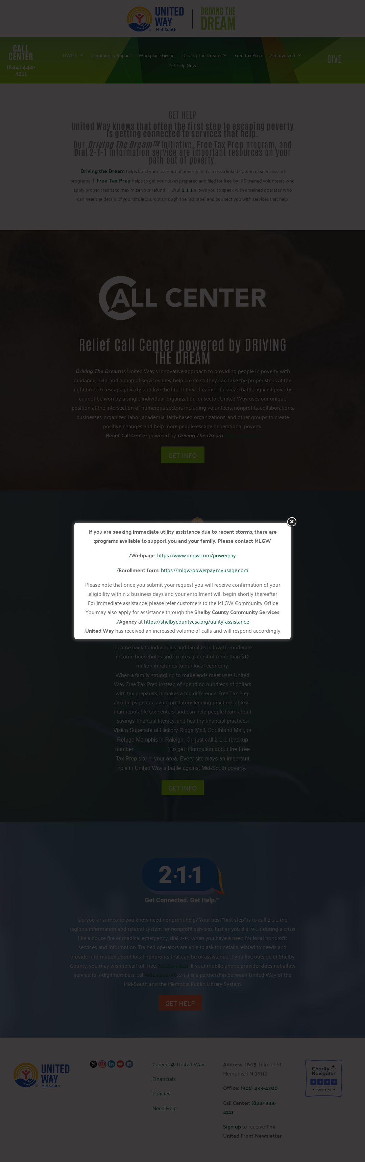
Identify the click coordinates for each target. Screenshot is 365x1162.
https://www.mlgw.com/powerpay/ (182, 555)
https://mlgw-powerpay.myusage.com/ (182, 570)
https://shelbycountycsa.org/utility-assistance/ (183, 621)
